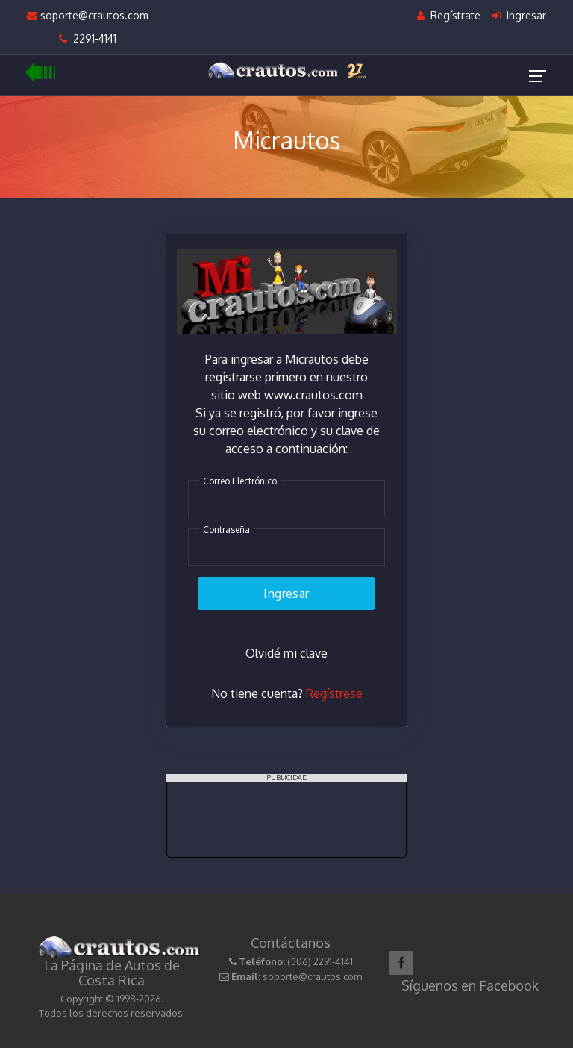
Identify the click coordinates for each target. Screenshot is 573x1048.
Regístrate (448, 15)
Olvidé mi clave (286, 653)
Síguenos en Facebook (470, 985)
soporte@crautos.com (87, 15)
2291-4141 (87, 38)
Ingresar (519, 15)
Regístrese (334, 694)
